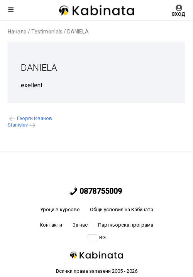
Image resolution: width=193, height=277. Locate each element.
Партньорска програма (125, 225)
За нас (80, 225)
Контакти (51, 225)
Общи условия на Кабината (121, 209)
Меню (11, 10)
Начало (17, 31)
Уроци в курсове (60, 209)
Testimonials (47, 31)
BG (97, 237)
